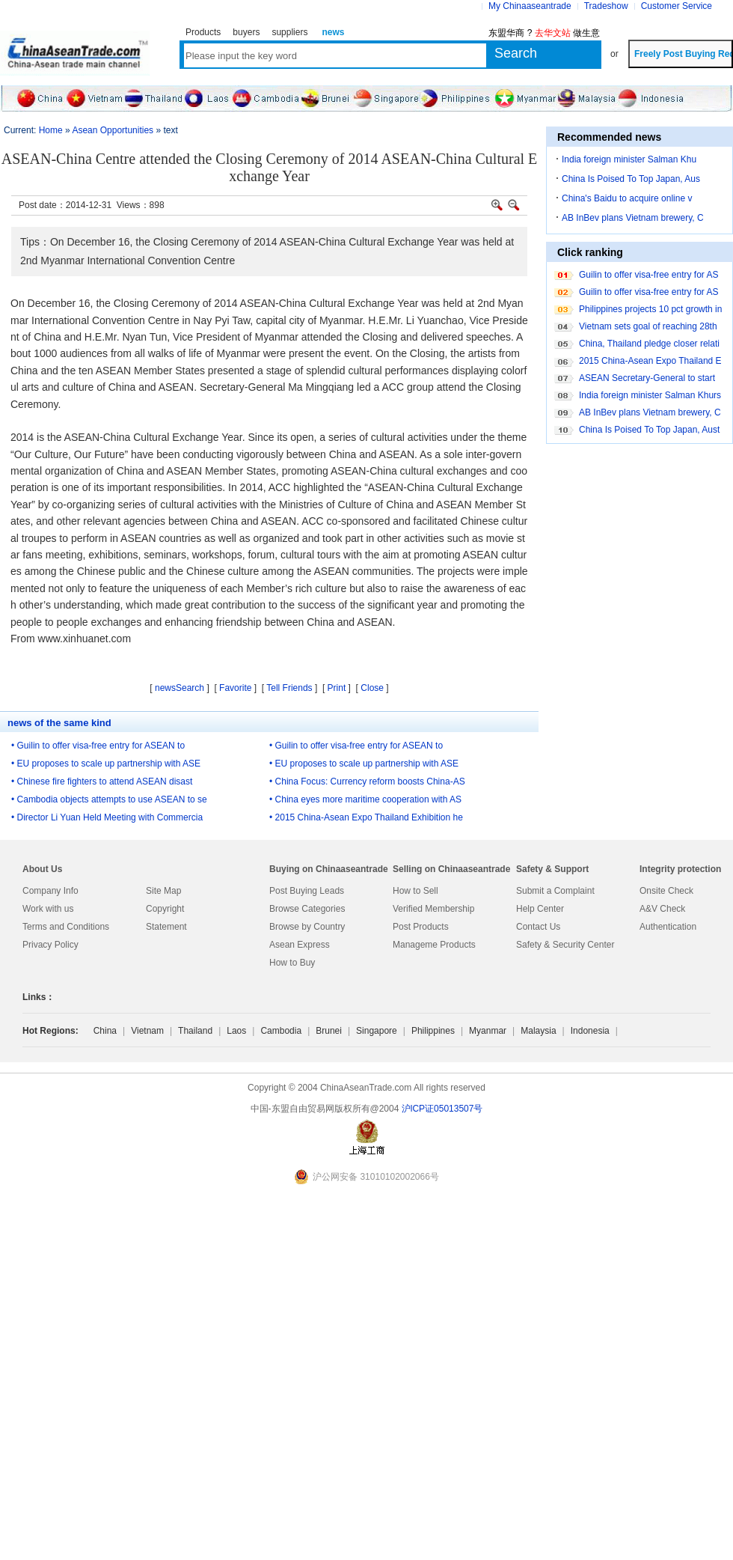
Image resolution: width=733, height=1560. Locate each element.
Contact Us (538, 926)
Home (51, 130)
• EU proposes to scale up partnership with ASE (105, 763)
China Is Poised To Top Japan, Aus (631, 179)
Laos (236, 1031)
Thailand (195, 1031)
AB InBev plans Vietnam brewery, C (633, 218)
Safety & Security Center (565, 944)
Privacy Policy (50, 944)
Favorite (235, 688)
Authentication (668, 926)
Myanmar (487, 1031)
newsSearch (179, 688)
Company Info (50, 891)
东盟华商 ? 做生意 (544, 33)
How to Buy (292, 962)
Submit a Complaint (555, 891)
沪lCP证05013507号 (442, 1108)
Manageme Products (434, 944)
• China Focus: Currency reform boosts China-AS (367, 781)
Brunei (329, 1031)
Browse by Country (307, 926)
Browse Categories (307, 909)
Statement (166, 926)
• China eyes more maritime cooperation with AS (365, 799)
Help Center (540, 909)
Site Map (163, 891)
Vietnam (147, 1031)
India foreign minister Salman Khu (629, 159)
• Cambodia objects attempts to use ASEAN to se (109, 799)
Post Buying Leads (306, 891)
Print (337, 688)
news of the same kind (59, 722)
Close (372, 688)
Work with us (47, 909)
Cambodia (280, 1031)
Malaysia (538, 1031)
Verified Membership (433, 909)
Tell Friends (289, 688)
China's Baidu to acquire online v (627, 198)
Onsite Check (666, 891)
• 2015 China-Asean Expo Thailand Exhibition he (366, 817)
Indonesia (590, 1031)
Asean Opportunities (112, 130)
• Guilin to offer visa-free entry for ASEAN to (98, 745)
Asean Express (299, 944)
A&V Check (662, 909)
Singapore (376, 1031)
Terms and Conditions (65, 926)
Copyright (165, 909)
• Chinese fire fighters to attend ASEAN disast (101, 781)
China (105, 1031)
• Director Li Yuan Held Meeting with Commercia (107, 817)
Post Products (421, 926)
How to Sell (415, 891)
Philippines (433, 1031)
